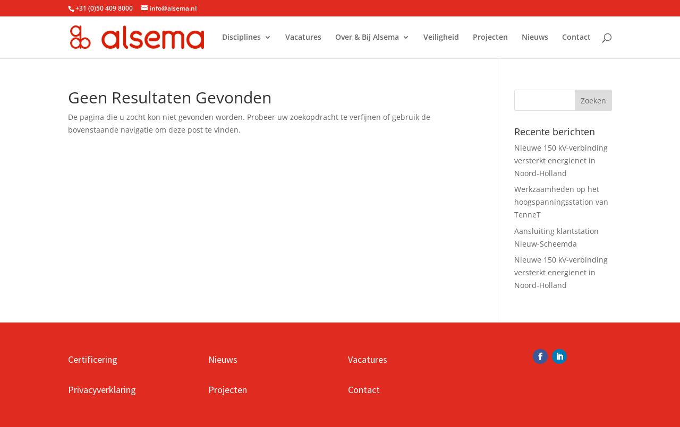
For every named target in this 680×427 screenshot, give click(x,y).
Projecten (490, 37)
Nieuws (535, 37)
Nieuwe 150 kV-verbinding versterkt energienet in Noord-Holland (561, 160)
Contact (576, 37)
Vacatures (303, 37)
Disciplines (241, 37)
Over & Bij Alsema (367, 37)
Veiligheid (441, 37)
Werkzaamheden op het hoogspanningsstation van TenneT (561, 202)
